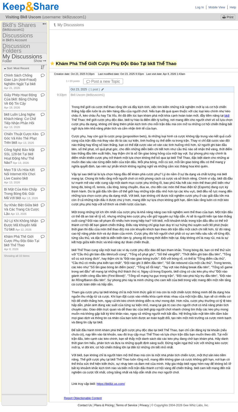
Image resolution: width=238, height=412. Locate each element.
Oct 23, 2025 (87, 89)
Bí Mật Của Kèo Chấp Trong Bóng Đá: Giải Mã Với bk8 (21, 193)
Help (233, 7)
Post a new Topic (103, 81)
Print (227, 17)
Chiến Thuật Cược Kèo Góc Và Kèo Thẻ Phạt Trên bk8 (21, 138)
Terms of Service (126, 405)
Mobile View (216, 7)
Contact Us (85, 405)
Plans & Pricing (104, 405)
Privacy (144, 405)
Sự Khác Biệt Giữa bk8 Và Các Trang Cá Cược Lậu (21, 209)
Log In (199, 7)
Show (40, 61)
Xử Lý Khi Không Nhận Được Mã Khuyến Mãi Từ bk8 (21, 225)
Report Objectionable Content (83, 398)
